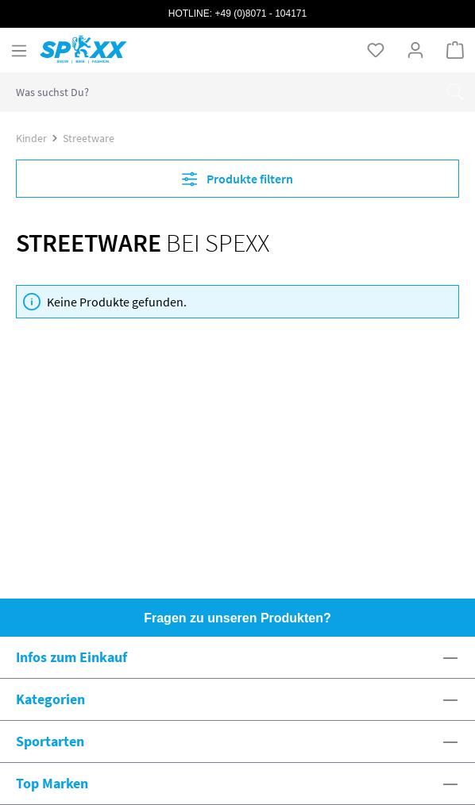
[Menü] (19, 50)
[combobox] (218, 92)
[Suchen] (455, 92)
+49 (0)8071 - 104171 (260, 13)
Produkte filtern (237, 179)
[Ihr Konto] (415, 49)
